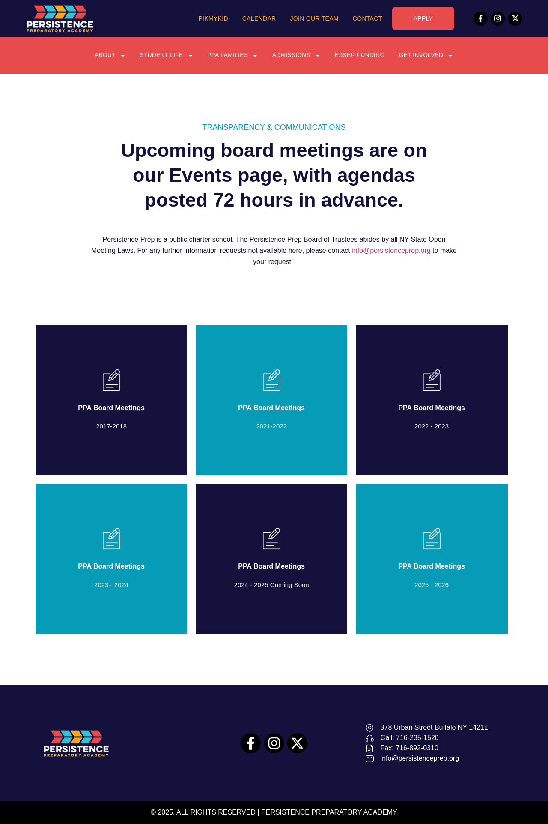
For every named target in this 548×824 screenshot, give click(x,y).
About (108, 55)
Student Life (165, 55)
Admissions (296, 55)
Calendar (259, 18)
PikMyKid (213, 18)
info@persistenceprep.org (391, 250)
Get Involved (428, 55)
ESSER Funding (360, 55)
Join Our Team (314, 18)
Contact (367, 18)
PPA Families (232, 55)
